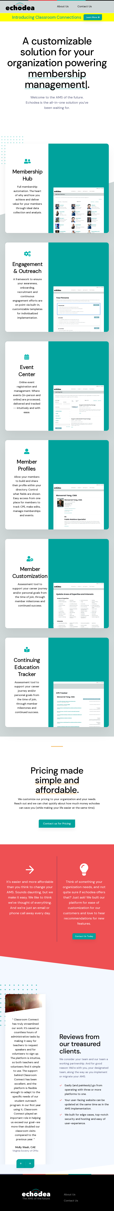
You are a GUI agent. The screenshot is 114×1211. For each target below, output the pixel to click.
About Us (63, 6)
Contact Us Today (84, 936)
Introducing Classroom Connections (46, 17)
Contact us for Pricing (57, 823)
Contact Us (84, 6)
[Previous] (20, 1163)
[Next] (29, 1163)
